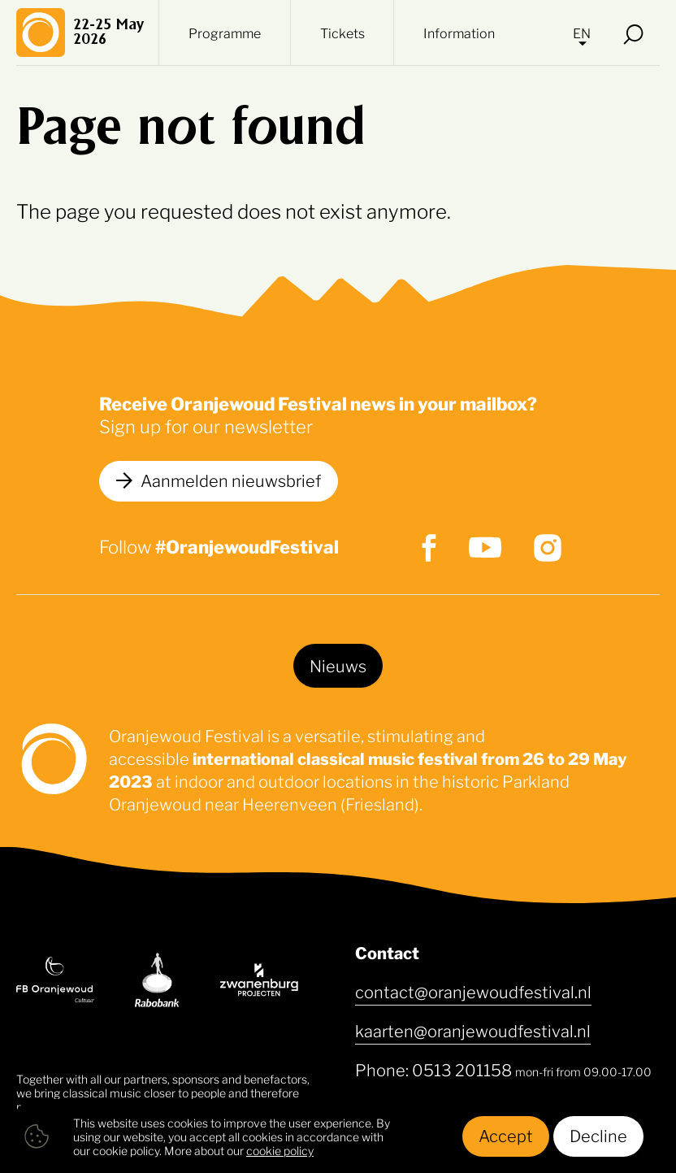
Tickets (342, 32)
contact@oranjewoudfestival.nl (473, 991)
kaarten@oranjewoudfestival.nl (473, 1030)
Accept (506, 1134)
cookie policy (280, 1150)
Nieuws (338, 665)
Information (459, 32)
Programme (224, 32)
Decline (598, 1134)
